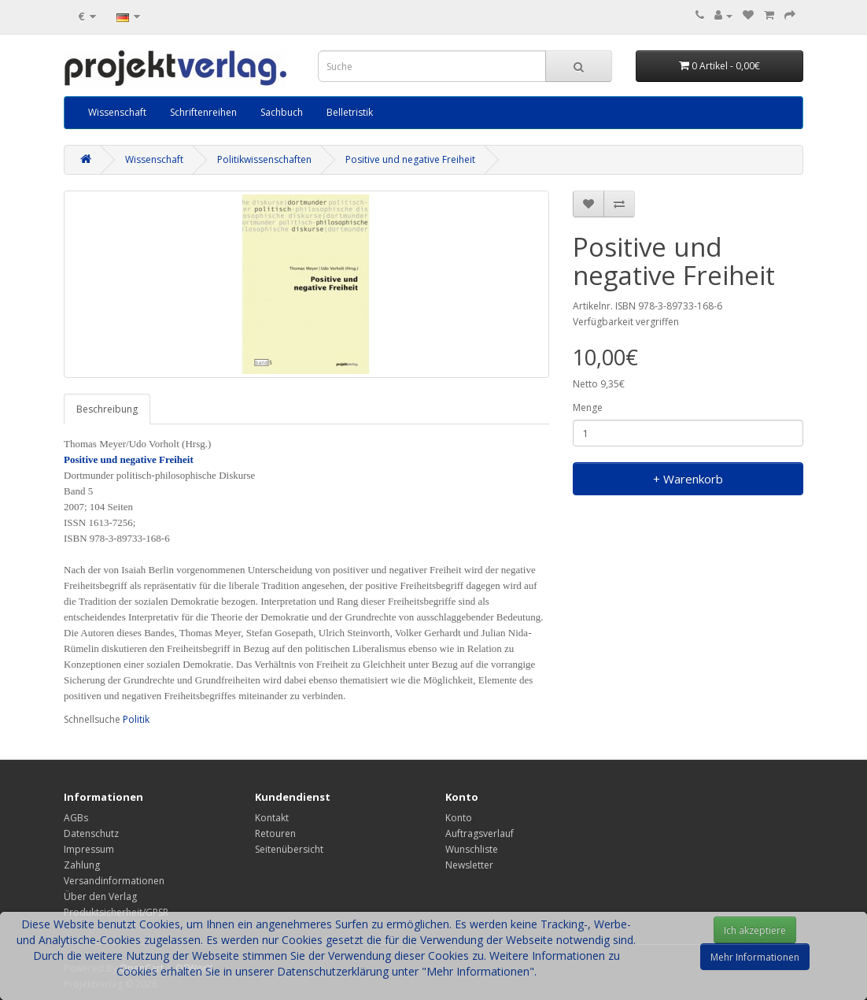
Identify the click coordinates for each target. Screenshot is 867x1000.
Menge (588, 407)
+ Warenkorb (688, 479)
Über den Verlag (100, 896)
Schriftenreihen (203, 112)
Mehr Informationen (754, 957)
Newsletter (469, 865)
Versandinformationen (114, 880)
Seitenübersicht (289, 849)
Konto (458, 817)
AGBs (76, 817)
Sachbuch (281, 112)
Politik (136, 719)
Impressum (89, 849)
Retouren (275, 833)
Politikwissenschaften (264, 159)
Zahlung (82, 865)
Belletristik (350, 112)
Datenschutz (91, 833)
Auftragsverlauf (479, 833)
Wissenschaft (117, 112)
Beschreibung (107, 409)
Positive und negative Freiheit (410, 159)
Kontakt (272, 817)
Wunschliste (471, 849)
